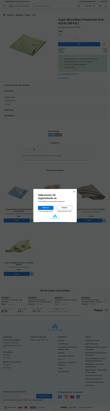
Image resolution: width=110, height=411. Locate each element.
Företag (45, 208)
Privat (64, 208)
